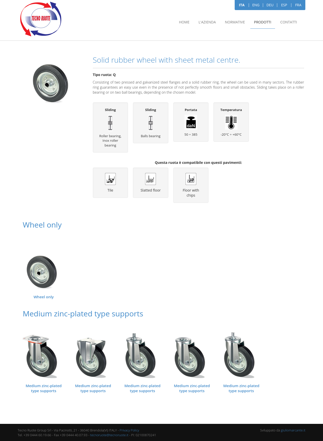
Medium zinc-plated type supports (43, 388)
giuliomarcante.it (293, 430)
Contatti (288, 22)
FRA (298, 5)
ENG (256, 5)
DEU (270, 5)
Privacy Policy (129, 430)
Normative (235, 22)
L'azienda (207, 22)
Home (184, 22)
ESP (284, 5)
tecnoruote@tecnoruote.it (109, 435)
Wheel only (44, 296)
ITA (242, 5)
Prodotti (262, 22)
